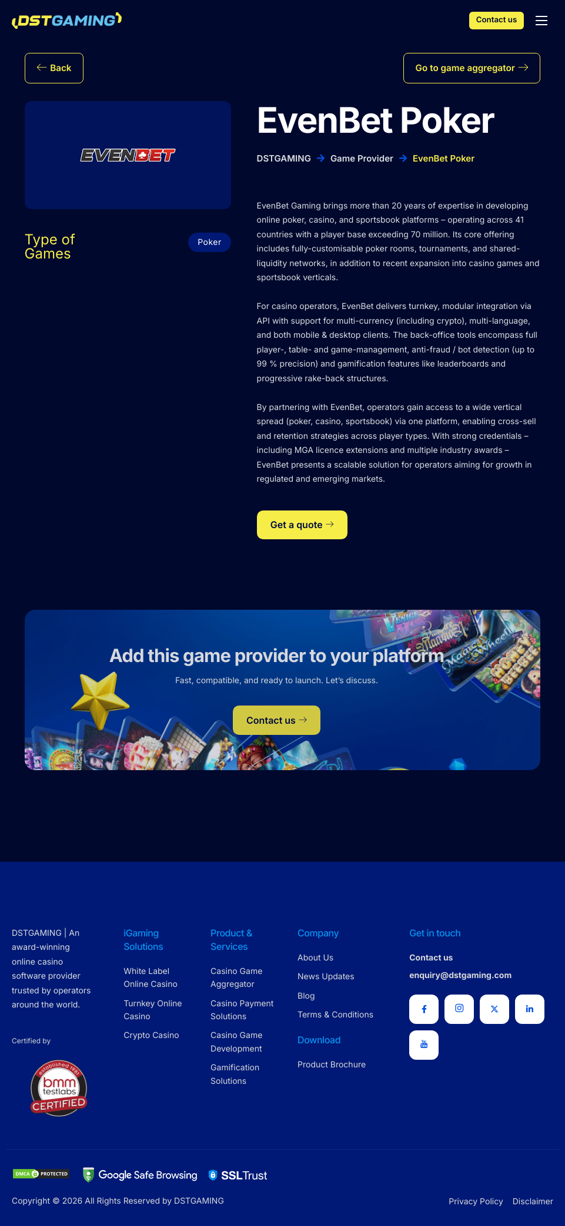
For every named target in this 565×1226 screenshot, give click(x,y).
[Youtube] (424, 1045)
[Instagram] (459, 1009)
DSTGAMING (284, 161)
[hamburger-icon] (541, 20)
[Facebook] (424, 1009)
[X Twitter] (494, 1009)
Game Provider (361, 161)
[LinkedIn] (529, 1009)
